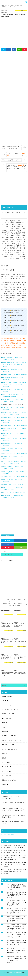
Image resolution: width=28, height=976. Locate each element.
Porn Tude (14, 852)
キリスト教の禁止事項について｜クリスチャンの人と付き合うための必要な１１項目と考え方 (16, 902)
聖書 (4, 758)
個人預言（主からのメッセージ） (11, 740)
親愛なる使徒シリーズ (9, 780)
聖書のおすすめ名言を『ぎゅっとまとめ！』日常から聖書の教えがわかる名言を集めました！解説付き (16, 926)
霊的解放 (5, 784)
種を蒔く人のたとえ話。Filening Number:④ (15, 374)
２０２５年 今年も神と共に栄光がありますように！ (13, 803)
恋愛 (4, 727)
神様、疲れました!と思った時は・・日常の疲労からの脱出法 (13, 816)
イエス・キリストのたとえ (8, 535)
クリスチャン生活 (8, 713)
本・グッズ (6, 766)
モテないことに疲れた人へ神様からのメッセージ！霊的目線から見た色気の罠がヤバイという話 (13, 871)
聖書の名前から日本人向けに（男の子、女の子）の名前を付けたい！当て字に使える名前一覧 (16, 894)
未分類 (4, 753)
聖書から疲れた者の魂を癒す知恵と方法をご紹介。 (13, 822)
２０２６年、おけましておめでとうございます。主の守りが (13, 797)
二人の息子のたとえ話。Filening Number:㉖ (15, 476)
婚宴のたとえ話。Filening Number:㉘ (13, 484)
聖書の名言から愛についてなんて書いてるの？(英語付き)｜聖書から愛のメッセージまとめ (16, 958)
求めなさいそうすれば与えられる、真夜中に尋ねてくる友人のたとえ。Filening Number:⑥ (14, 384)
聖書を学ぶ (6, 775)
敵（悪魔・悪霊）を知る (9, 749)
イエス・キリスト (7, 705)
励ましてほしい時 (8, 744)
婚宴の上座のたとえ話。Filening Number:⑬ (15, 417)
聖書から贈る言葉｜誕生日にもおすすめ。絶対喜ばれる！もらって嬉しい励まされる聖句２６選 (16, 885)
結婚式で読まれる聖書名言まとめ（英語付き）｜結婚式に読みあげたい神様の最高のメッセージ (16, 918)
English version (7, 696)
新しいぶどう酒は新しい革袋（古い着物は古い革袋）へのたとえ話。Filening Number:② (14, 364)
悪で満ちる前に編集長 (17, 847)
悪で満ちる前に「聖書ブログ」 (15, 972)
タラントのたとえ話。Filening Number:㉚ (14, 492)
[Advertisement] (14, 67)
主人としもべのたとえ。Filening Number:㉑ (15, 453)
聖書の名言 (6, 771)
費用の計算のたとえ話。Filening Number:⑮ (15, 425)
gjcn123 (3, 866)
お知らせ (5, 700)
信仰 (4, 722)
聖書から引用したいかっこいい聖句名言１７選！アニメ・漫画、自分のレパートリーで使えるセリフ (16, 934)
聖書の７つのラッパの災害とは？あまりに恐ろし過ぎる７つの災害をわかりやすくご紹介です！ (16, 942)
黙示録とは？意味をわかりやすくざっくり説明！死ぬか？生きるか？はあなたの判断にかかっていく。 (16, 910)
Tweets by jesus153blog (7, 834)
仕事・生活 (6, 718)
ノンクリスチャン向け (9, 735)
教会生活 (5, 731)
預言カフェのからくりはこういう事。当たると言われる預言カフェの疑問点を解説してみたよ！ (16, 950)
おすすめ (6, 762)
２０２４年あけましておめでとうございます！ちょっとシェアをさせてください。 (13, 809)
